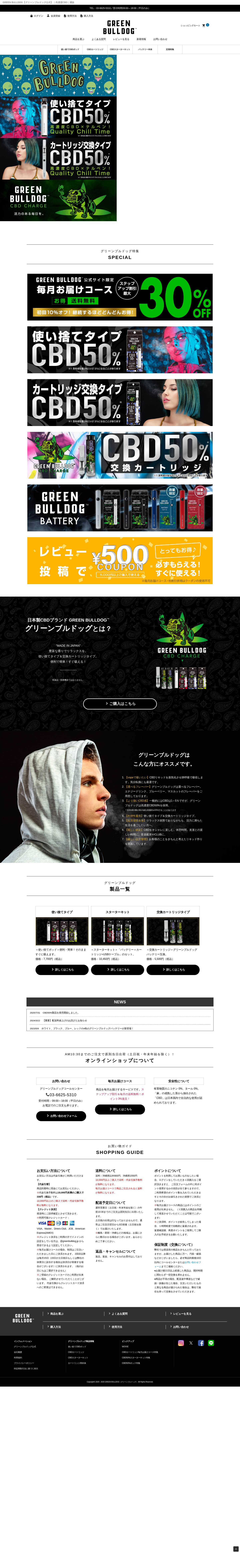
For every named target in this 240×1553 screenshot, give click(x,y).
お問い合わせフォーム (61, 1282)
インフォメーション (23, 1508)
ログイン (38, 15)
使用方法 (72, 15)
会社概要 (18, 1518)
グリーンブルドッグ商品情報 (81, 1508)
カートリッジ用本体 (77, 1529)
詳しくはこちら (62, 1135)
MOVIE (125, 1513)
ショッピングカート (195, 25)
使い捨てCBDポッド (70, 49)
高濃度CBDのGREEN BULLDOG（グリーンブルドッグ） (120, 27)
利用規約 (18, 1524)
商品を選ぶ (54, 1480)
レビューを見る (180, 1480)
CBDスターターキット (120, 49)
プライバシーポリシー (24, 1529)
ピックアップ (128, 1508)
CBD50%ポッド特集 (131, 1529)
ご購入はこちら (120, 869)
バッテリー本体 (145, 49)
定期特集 (170, 49)
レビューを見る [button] (121, 39)
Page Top (236, 1549)
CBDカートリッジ (95, 49)
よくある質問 (117, 1480)
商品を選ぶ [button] (78, 39)
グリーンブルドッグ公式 (25, 1513)
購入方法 (88, 15)
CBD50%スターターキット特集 (136, 1524)
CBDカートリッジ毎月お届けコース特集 (140, 1518)
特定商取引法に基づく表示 (26, 1535)
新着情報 (141, 39)
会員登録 (55, 15)
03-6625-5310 (63, 1261)
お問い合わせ (160, 39)
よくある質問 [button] (99, 39)
